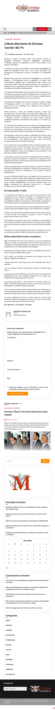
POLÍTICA (16, 408)
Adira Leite (9, 587)
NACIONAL (17, 39)
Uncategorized (10, 674)
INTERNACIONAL (10, 640)
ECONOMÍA (8, 39)
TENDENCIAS (9, 669)
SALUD (7, 655)
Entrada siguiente (12, 403)
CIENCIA (8, 620)
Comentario (11, 337)
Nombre (10, 361)
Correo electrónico (14, 369)
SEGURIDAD (9, 659)
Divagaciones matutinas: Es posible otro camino (27, 608)
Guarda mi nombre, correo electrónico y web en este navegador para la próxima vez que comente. (28, 388)
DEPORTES (9, 625)
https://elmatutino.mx (20, 315)
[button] (35, 29)
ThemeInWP (7, 703)
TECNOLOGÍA (9, 664)
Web (8, 378)
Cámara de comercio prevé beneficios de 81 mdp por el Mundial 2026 (27, 521)
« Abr (7, 568)
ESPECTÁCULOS (10, 635)
